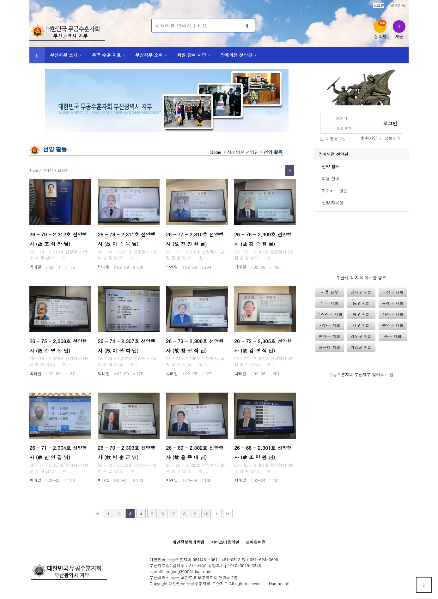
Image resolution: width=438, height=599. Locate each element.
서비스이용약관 (225, 542)
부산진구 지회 (329, 314)
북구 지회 (361, 314)
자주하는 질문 (334, 190)
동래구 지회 (393, 303)
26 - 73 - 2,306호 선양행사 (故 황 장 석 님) (195, 346)
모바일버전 (256, 542)
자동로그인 (335, 139)
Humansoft (279, 583)
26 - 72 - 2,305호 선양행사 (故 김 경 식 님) (263, 346)
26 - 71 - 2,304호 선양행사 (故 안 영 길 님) (58, 452)
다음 (217, 513)
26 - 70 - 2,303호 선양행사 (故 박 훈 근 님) (126, 452)
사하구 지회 (329, 325)
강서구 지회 (361, 292)
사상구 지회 (393, 314)
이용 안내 (330, 178)
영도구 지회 (361, 336)
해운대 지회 (329, 347)
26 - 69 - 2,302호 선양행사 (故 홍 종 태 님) (195, 452)
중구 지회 (392, 336)
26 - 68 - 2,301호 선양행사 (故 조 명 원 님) (263, 452)
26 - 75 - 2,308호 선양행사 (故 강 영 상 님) (58, 346)
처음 (97, 513)
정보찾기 (393, 138)
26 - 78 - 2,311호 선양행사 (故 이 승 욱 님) (126, 239)
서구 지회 (361, 325)
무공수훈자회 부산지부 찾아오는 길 (361, 374)
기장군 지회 (361, 347)
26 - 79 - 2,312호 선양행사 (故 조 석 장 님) (58, 239)
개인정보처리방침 (188, 542)
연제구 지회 (329, 336)
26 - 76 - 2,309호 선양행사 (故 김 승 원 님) (263, 239)
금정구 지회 (393, 292)
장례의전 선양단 (236, 55)
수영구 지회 (393, 325)
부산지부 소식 (149, 55)
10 (206, 513)
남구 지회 (329, 303)
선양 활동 (330, 166)
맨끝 (228, 513)
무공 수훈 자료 (106, 55)
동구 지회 (361, 303)
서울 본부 (329, 292)
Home (215, 152)
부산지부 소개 (64, 55)
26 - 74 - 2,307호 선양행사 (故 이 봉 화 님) (126, 346)
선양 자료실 (332, 202)
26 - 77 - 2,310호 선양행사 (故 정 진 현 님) (195, 239)
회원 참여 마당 (191, 55)
